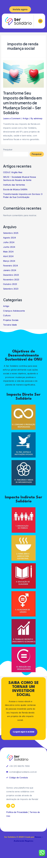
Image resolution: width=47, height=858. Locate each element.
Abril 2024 (8, 256)
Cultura (6, 315)
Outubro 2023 (10, 284)
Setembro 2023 (10, 289)
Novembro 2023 (11, 279)
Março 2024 (9, 261)
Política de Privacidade (17, 812)
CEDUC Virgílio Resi (12, 172)
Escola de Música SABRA (15, 189)
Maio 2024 (8, 251)
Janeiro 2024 (9, 270)
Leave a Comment (12, 118)
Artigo (26, 118)
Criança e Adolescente (14, 311)
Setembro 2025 (10, 233)
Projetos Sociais (10, 320)
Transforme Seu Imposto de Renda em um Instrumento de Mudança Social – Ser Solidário (22, 103)
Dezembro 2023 (11, 275)
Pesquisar (8, 149)
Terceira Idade (10, 325)
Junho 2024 (9, 247)
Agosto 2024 (9, 237)
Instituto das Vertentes (14, 185)
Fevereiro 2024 (10, 265)
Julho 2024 (8, 242)
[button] (40, 21)
